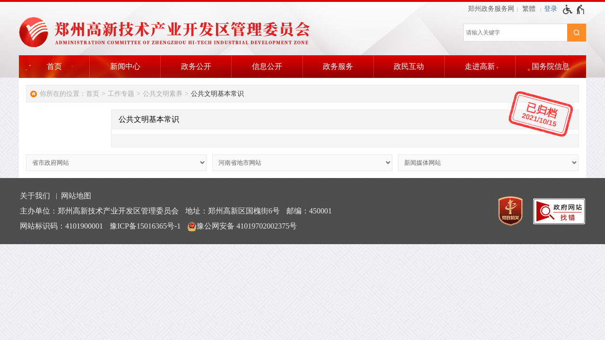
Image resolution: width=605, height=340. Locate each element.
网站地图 (76, 196)
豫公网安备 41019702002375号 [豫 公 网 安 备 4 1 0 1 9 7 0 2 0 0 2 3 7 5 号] (242, 226)
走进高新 (480, 66)
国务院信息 (551, 66)
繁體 (529, 8)
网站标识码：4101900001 (61, 226)
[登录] (550, 9)
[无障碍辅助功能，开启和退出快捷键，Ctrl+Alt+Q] (574, 9)
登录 (550, 8)
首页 (54, 66)
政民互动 (409, 66)
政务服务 (338, 66)
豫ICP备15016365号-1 (145, 226)
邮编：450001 (309, 211)
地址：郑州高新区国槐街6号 (232, 211)
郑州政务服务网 (491, 8)
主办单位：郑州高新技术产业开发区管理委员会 (99, 211)
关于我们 (35, 196)
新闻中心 (125, 66)
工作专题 (121, 93)
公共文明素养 (162, 93)
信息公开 (267, 66)
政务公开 (196, 66)
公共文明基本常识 (217, 93)
